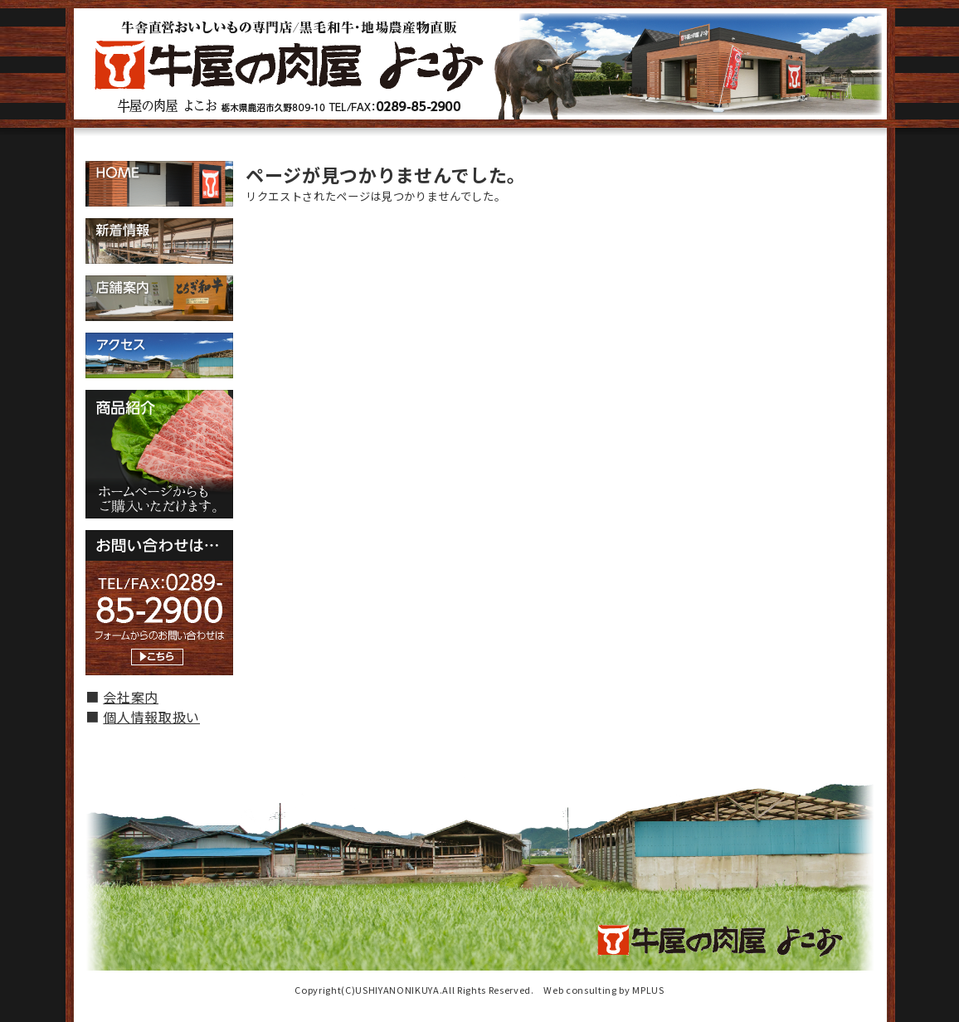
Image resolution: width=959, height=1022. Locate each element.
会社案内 (130, 697)
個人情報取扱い (151, 717)
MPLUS (648, 989)
